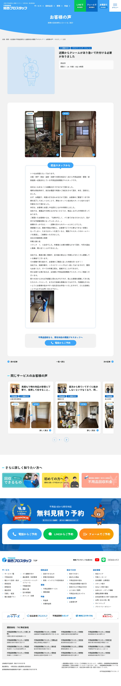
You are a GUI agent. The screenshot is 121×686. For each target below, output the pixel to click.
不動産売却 (27, 586)
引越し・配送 (9, 593)
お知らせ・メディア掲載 (104, 590)
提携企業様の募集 (101, 593)
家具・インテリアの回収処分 (53, 580)
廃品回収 (8, 590)
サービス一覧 (9, 574)
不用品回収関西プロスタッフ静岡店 (72, 653)
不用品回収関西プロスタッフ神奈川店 (100, 640)
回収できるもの (48, 574)
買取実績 (46, 592)
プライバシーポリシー (103, 606)
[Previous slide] (54, 439)
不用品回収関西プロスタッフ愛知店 (45, 653)
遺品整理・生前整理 (30, 577)
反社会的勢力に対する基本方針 (106, 597)
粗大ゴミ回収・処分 (12, 580)
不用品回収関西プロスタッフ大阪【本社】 (18, 633)
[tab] (59, 439)
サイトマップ (100, 603)
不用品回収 (9, 577)
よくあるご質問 (74, 590)
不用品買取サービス (50, 589)
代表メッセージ (100, 577)
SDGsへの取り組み (102, 587)
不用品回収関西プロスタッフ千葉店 (99, 646)
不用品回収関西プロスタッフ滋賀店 (18, 640)
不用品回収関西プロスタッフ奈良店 (99, 632)
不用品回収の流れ (75, 580)
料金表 (45, 600)
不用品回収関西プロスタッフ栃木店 (45, 646)
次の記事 (109, 361)
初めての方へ (74, 574)
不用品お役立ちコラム (77, 593)
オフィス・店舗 (28, 596)
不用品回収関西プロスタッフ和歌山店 (45, 640)
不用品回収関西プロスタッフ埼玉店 (18, 646)
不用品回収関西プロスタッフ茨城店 (18, 653)
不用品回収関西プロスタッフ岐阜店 (99, 653)
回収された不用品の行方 (78, 587)
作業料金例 (47, 604)
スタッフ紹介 (100, 583)
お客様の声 (49, 39)
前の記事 (12, 361)
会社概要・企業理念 (102, 580)
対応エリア (99, 574)
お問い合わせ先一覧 (102, 600)
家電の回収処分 (48, 577)
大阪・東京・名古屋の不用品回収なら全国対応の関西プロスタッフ (23, 39)
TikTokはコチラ (113, 559)
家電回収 (8, 587)
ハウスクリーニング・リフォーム (81, 48)
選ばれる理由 (74, 577)
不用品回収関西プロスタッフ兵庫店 (45, 632)
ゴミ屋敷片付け (64, 48)
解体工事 (26, 589)
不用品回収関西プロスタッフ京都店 (72, 632)
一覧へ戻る (60, 361)
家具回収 (8, 583)
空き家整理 (27, 592)
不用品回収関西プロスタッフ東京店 (72, 640)
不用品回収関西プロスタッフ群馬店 (72, 646)
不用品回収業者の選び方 (78, 583)
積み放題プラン (10, 597)
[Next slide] (66, 439)
